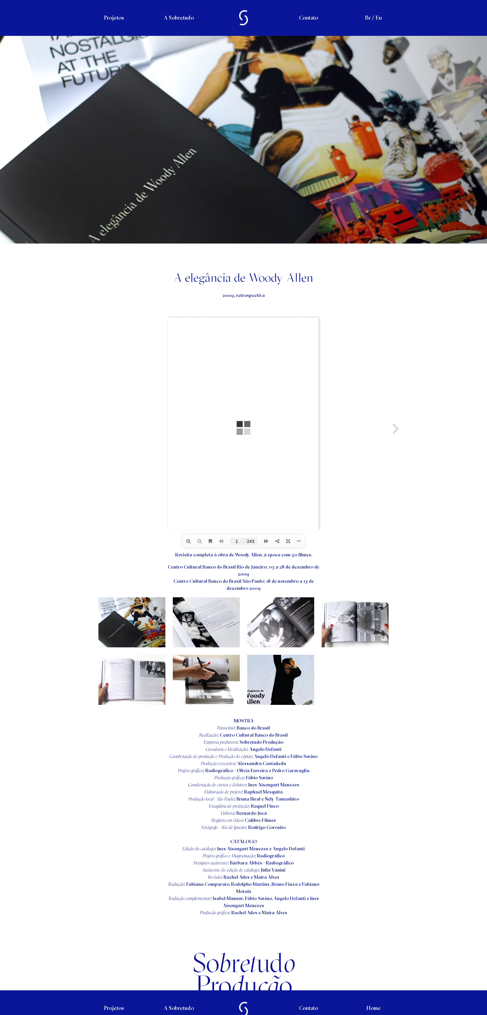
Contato (308, 18)
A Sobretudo (179, 18)
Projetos (114, 18)
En (378, 18)
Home (373, 1008)
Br (368, 18)
